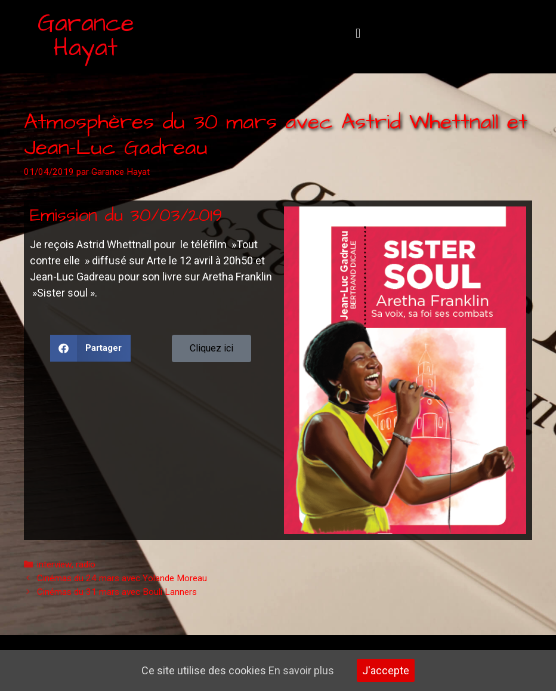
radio (85, 564)
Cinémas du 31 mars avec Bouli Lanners (117, 592)
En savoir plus (301, 670)
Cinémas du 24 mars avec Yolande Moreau (122, 578)
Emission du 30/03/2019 (126, 215)
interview (54, 564)
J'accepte (385, 670)
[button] (357, 34)
